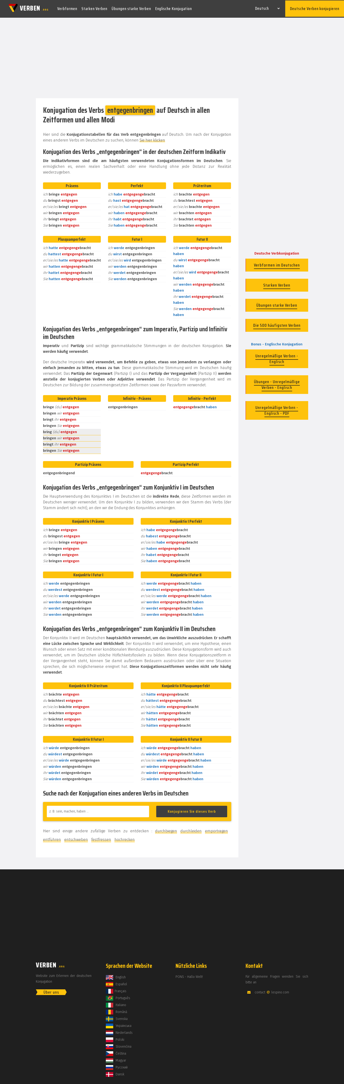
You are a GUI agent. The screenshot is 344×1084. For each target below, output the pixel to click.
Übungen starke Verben (131, 8)
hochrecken (124, 838)
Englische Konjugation (173, 8)
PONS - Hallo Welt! (189, 975)
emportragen (216, 829)
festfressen (101, 838)
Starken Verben (94, 8)
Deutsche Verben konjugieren (314, 8)
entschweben (76, 838)
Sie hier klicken (152, 138)
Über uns (51, 991)
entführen (52, 838)
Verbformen (67, 8)
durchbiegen (166, 829)
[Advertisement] (172, 56)
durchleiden (191, 829)
